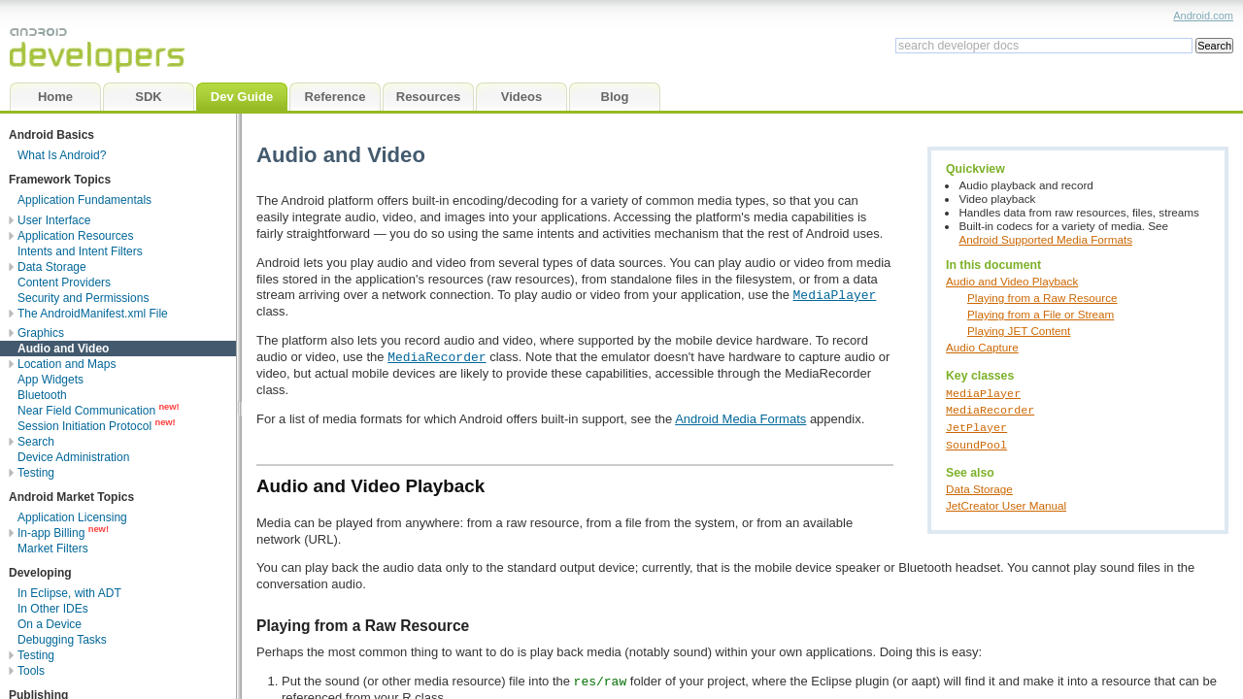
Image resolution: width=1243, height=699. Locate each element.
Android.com (1203, 15)
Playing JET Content (1018, 330)
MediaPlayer (983, 392)
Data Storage (979, 487)
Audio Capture (982, 347)
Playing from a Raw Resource (1042, 297)
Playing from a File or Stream (1040, 314)
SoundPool (976, 441)
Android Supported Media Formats (1045, 239)
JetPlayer (976, 425)
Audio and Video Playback (1012, 281)
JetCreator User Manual (1006, 503)
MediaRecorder (990, 408)
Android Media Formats (740, 419)
